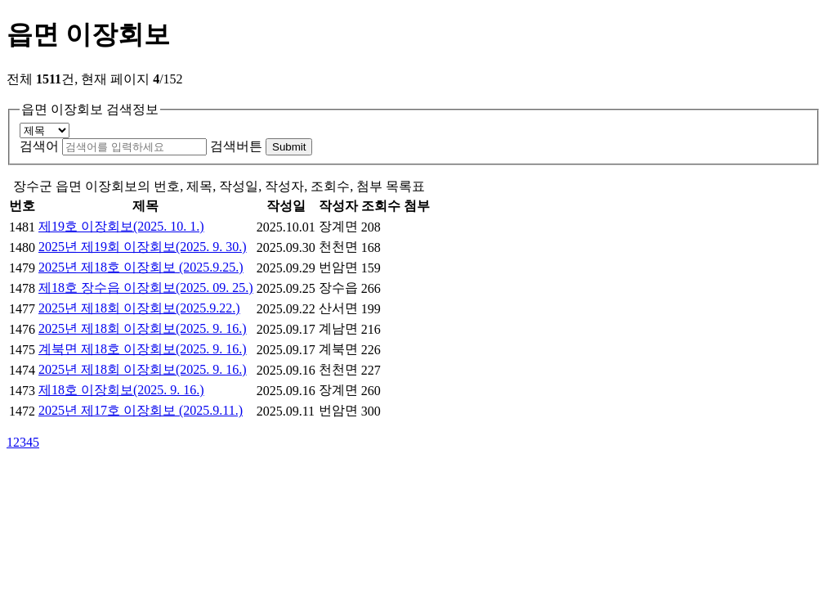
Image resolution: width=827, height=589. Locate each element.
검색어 (39, 146)
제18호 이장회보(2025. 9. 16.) (121, 390)
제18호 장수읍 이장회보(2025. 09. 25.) (145, 287)
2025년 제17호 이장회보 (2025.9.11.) (140, 410)
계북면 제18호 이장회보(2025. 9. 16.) (142, 349)
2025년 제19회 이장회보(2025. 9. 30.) (142, 247)
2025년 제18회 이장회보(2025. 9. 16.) (142, 328)
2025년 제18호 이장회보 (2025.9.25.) (141, 267)
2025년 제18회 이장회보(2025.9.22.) (139, 308)
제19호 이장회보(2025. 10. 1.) (121, 226)
